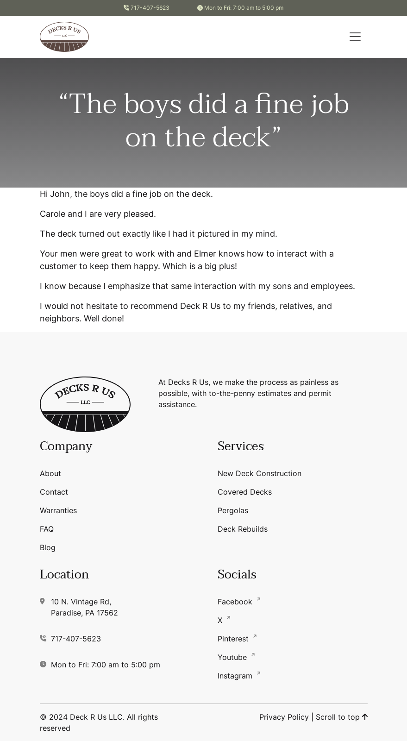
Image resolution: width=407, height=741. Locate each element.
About (50, 473)
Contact (54, 491)
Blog (48, 547)
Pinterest (234, 638)
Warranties (58, 510)
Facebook (236, 601)
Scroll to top (342, 717)
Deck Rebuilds (243, 529)
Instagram (236, 675)
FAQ (47, 529)
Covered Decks (245, 491)
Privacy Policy (284, 717)
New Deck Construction (259, 473)
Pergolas (233, 510)
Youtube (233, 657)
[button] (355, 36)
